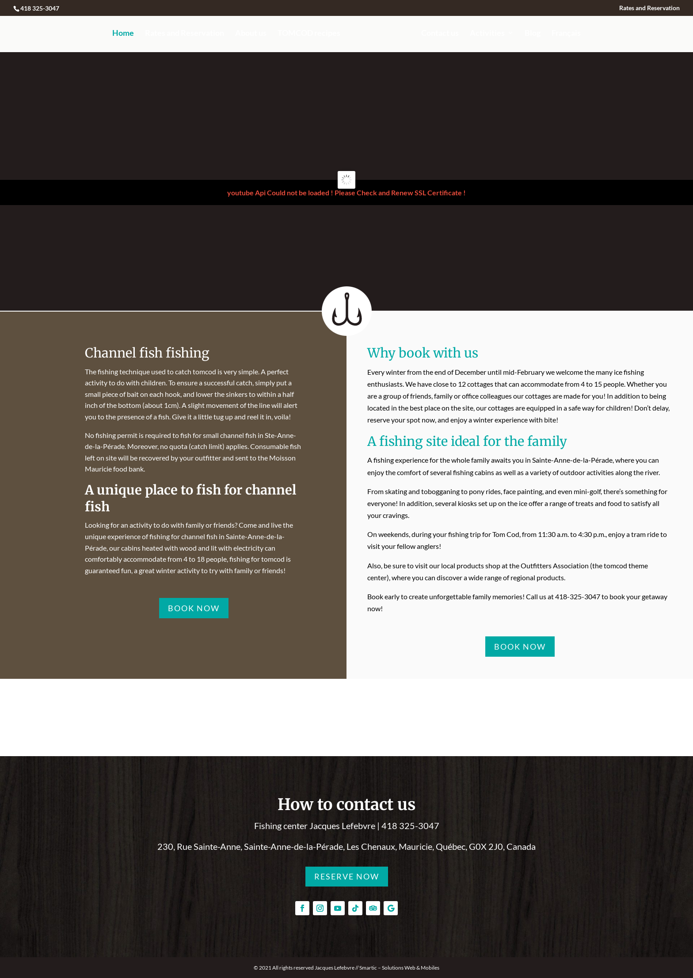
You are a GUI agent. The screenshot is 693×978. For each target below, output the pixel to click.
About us (251, 34)
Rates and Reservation (649, 8)
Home (123, 34)
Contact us (440, 34)
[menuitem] (566, 41)
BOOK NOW (194, 608)
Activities (487, 34)
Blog (533, 34)
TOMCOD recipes (309, 34)
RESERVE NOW (346, 876)
